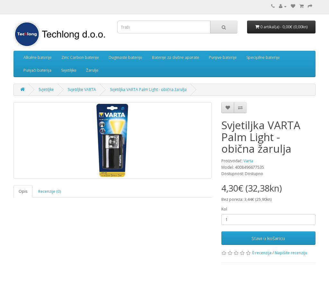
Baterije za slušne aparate (175, 57)
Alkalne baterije (37, 57)
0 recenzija (261, 252)
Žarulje (92, 70)
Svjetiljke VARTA (82, 89)
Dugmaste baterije (125, 57)
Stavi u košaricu (268, 238)
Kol (224, 209)
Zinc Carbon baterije (80, 57)
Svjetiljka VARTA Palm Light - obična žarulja (148, 89)
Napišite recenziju (291, 252)
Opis (23, 191)
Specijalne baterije (263, 57)
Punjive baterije (223, 57)
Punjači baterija (37, 70)
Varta (248, 161)
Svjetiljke (68, 70)
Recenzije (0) (49, 191)
